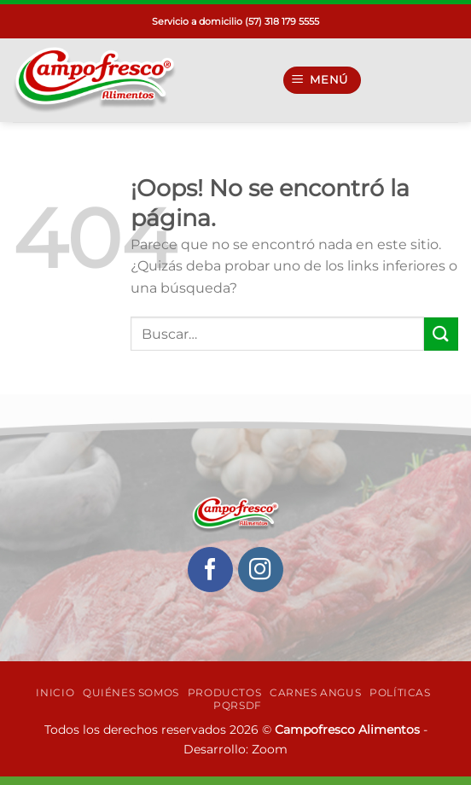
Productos (225, 692)
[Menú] (322, 81)
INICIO (55, 692)
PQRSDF (237, 705)
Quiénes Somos (131, 692)
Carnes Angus (315, 692)
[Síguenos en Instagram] (260, 569)
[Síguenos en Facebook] (210, 569)
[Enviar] (441, 334)
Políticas (400, 692)
